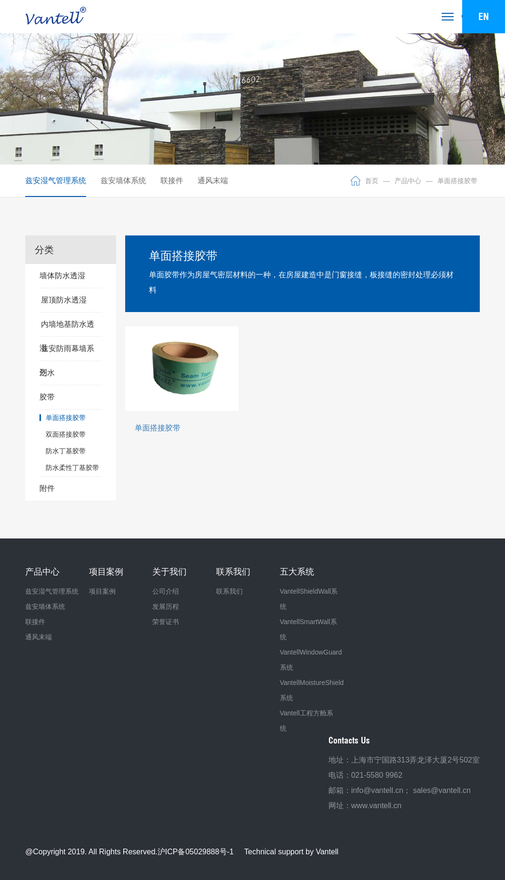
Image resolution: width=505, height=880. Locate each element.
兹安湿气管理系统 (55, 180)
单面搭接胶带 (457, 181)
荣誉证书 (165, 622)
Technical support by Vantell (291, 852)
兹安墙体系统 (123, 180)
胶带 (71, 397)
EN (483, 16)
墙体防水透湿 (71, 276)
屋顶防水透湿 (64, 300)
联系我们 (229, 591)
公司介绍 (165, 591)
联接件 (171, 180)
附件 (71, 488)
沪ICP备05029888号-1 (196, 852)
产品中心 (408, 181)
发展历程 (165, 606)
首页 (371, 181)
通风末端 (213, 180)
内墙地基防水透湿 (67, 328)
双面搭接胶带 (66, 434)
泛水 (71, 373)
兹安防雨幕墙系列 (67, 352)
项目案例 (102, 591)
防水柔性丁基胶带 (72, 467)
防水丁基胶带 (66, 451)
